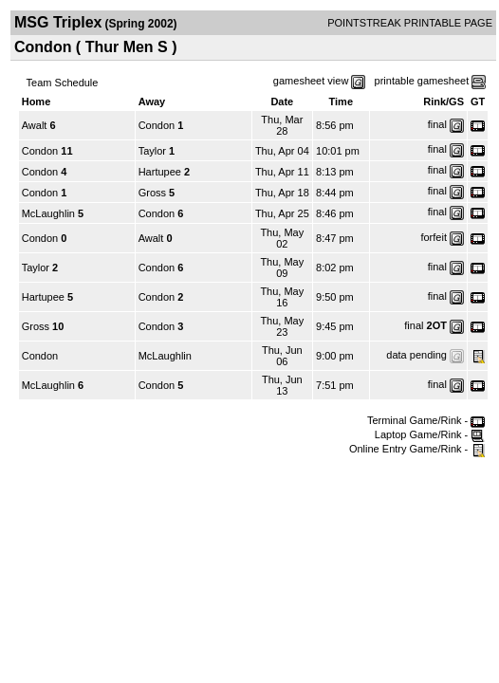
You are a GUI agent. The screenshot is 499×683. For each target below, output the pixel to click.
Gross (152, 192)
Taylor (152, 151)
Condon (157, 125)
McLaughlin (48, 213)
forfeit (433, 237)
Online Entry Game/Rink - (417, 448)
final (437, 124)
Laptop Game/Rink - (430, 434)
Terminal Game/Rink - (426, 420)
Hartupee (160, 171)
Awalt (34, 125)
